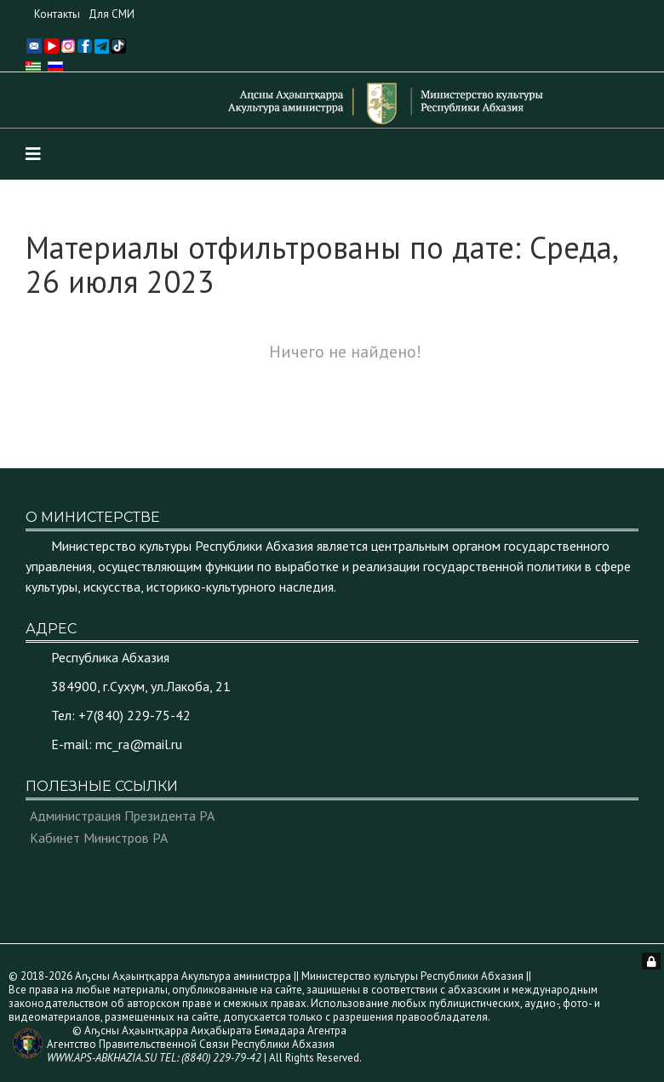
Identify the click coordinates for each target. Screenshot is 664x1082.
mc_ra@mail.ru (138, 744)
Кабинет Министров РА (99, 837)
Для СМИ (112, 14)
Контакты (57, 14)
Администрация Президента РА (122, 815)
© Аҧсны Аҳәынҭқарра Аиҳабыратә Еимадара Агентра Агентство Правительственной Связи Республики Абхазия (196, 1044)
